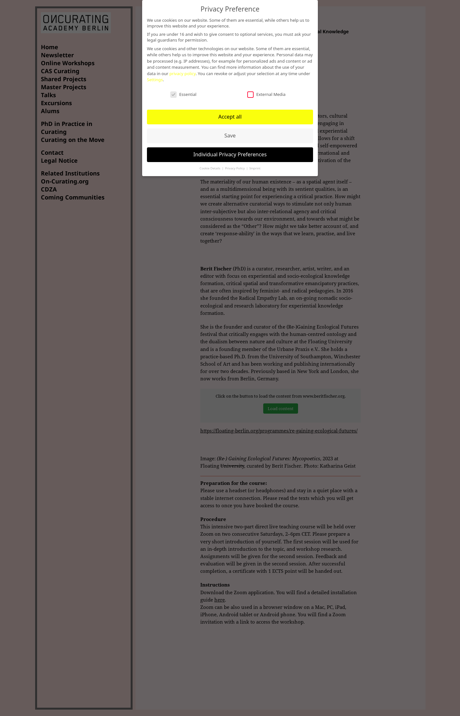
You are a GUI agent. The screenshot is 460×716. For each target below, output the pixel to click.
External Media (266, 94)
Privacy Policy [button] (235, 168)
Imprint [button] (255, 168)
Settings (155, 79)
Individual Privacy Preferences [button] (230, 154)
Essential (183, 94)
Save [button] (230, 135)
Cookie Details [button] (210, 168)
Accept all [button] (229, 116)
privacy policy (182, 73)
